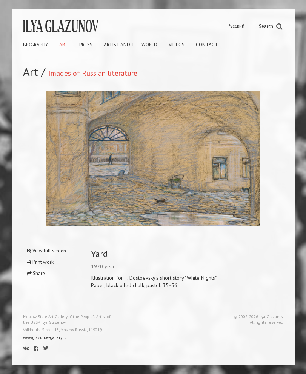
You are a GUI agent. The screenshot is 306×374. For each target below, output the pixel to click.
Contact (207, 45)
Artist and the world (130, 45)
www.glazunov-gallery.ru (44, 337)
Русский (236, 26)
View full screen (46, 251)
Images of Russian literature (92, 73)
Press (85, 45)
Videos (177, 45)
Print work (40, 262)
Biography (35, 45)
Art (63, 45)
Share (36, 273)
